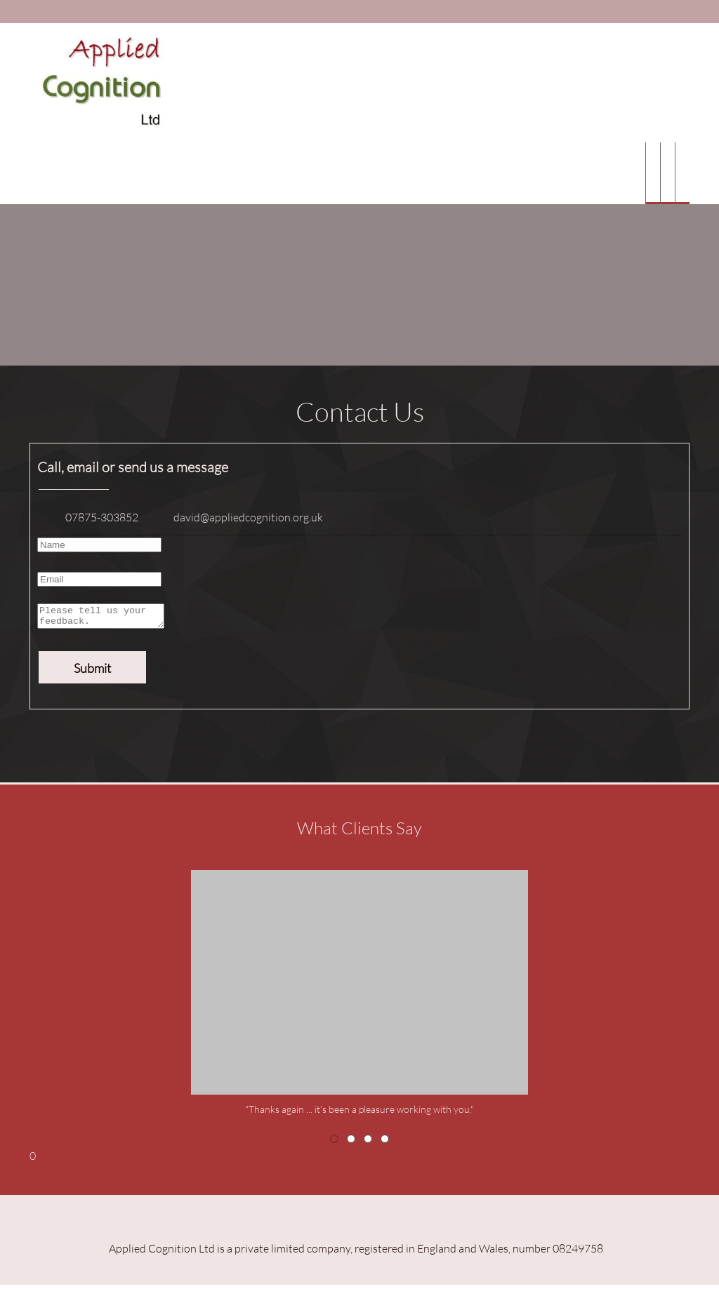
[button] (359, 997)
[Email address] (237, 517)
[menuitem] (652, 173)
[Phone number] (91, 517)
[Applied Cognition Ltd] (98, 82)
